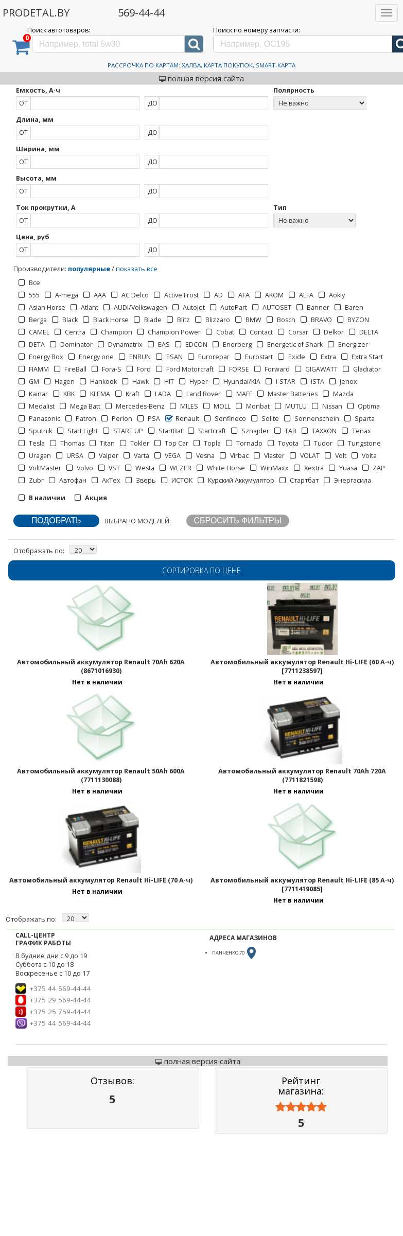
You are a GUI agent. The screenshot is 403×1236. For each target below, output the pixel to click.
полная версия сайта (201, 78)
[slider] (301, 1107)
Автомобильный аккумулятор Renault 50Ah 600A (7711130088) (101, 775)
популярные (89, 268)
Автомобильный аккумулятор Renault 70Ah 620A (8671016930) (101, 666)
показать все (136, 268)
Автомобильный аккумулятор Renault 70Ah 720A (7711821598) (302, 775)
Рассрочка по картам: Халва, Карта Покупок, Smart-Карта (201, 65)
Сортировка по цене (201, 570)
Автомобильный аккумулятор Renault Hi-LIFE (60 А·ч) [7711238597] (302, 666)
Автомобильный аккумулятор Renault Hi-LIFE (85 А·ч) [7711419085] (302, 884)
